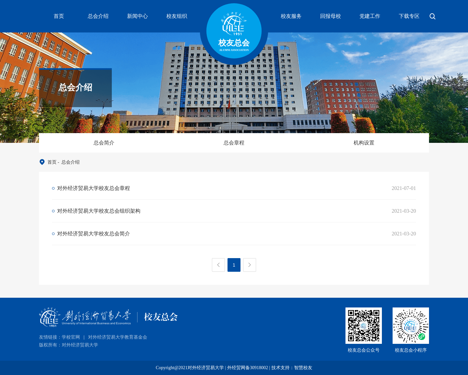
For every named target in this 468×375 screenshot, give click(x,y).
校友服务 (291, 16)
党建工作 (369, 16)
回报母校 (330, 16)
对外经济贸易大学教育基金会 (117, 337)
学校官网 (71, 337)
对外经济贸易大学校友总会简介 (93, 233)
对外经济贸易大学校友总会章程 (93, 188)
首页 (59, 16)
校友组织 (176, 16)
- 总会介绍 (68, 162)
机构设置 (364, 142)
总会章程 (234, 142)
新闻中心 (137, 16)
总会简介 (104, 142)
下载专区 (409, 16)
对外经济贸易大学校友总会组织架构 (98, 211)
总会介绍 (98, 16)
